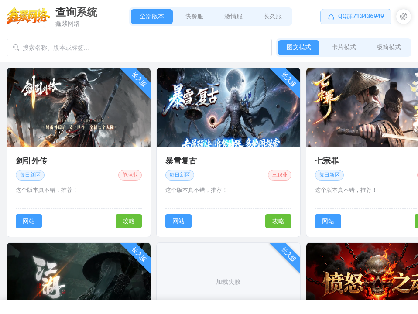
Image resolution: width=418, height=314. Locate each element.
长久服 (273, 16)
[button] (403, 16)
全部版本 (152, 16)
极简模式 (389, 47)
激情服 (233, 16)
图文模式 (298, 47)
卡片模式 (343, 47)
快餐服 (194, 16)
